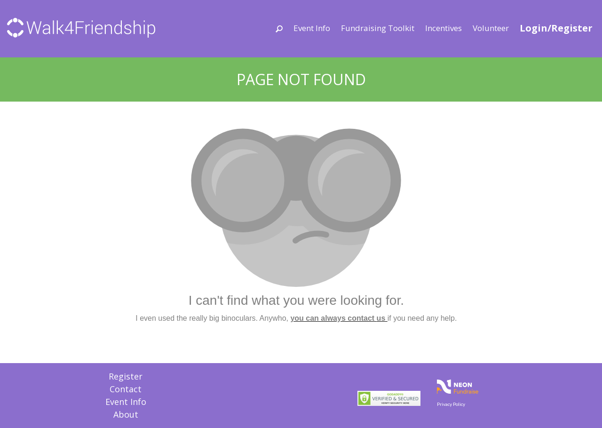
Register (126, 376)
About (125, 414)
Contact (126, 389)
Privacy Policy (451, 404)
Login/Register (556, 28)
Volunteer (491, 28)
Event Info (311, 28)
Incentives (443, 28)
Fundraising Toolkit (377, 28)
